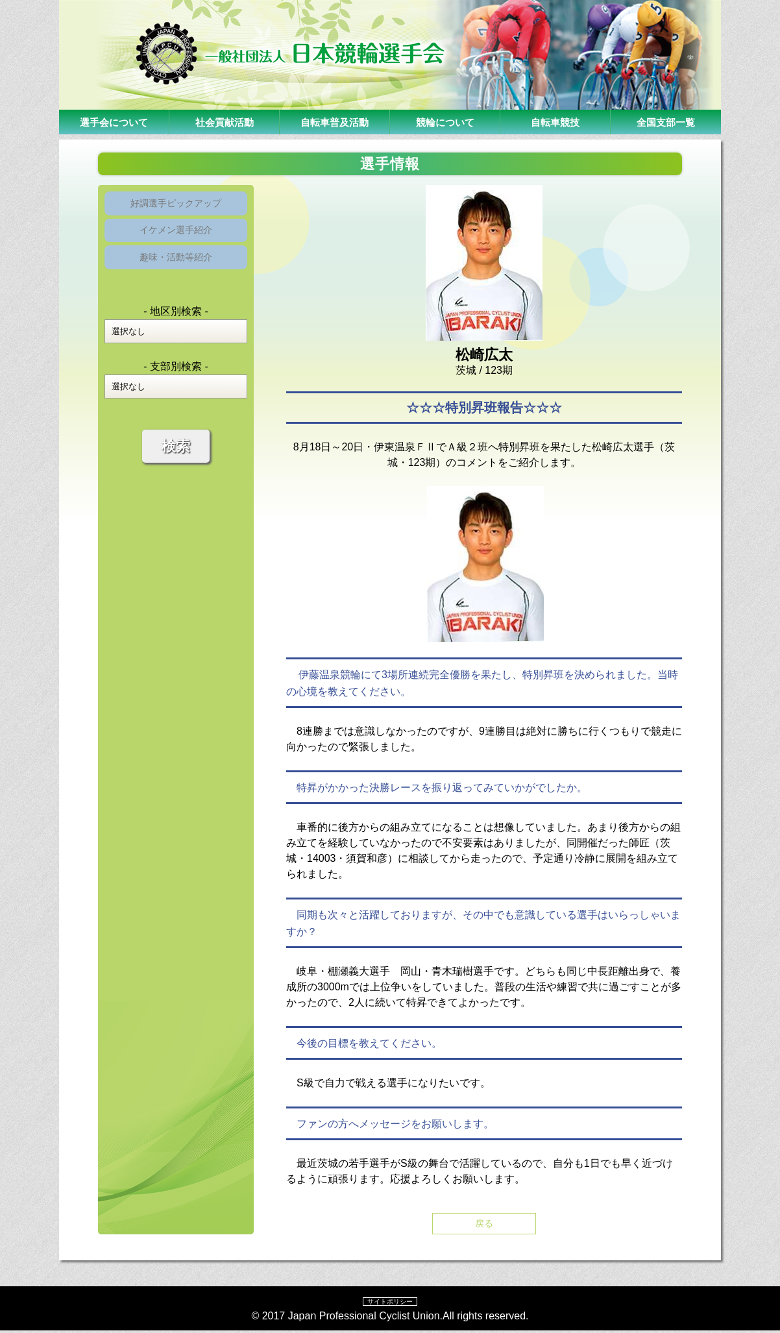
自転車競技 (555, 121)
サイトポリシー (390, 1303)
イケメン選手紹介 (175, 237)
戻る (484, 1224)
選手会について (114, 121)
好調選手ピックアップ (176, 205)
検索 (176, 460)
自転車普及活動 (335, 121)
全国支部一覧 (666, 121)
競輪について (445, 121)
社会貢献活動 (224, 121)
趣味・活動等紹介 (175, 269)
